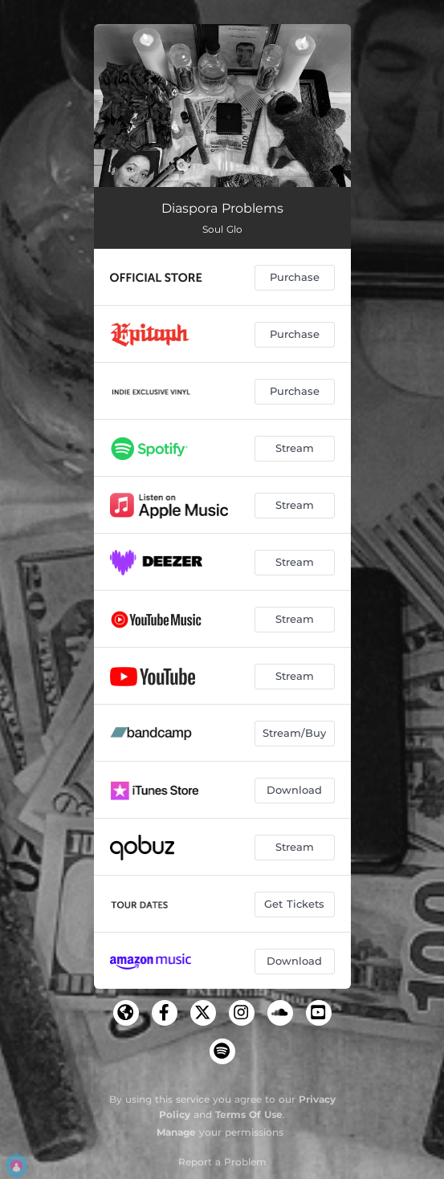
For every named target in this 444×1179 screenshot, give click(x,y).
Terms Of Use (249, 1114)
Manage (176, 1132)
